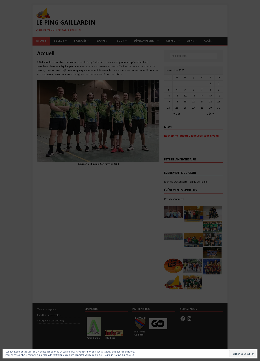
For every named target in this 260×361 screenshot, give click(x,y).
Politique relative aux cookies (119, 354)
